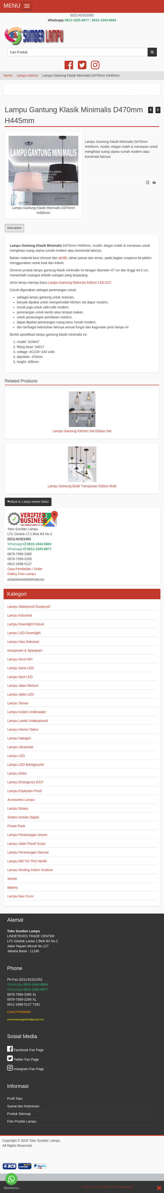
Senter (12, 879)
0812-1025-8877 (39, 549)
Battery (12, 887)
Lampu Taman (17, 703)
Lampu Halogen (19, 738)
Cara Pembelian (19, 1012)
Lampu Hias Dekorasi (23, 642)
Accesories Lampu (21, 800)
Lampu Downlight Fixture (25, 624)
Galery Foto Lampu (21, 574)
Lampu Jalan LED (20, 694)
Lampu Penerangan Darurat (28, 852)
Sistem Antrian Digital (23, 817)
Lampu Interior (27, 75)
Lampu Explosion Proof (24, 791)
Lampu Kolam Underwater (26, 712)
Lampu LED (16, 756)
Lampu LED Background (25, 764)
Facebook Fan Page (25, 1050)
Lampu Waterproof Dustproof (28, 606)
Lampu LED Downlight (23, 633)
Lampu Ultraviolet (20, 747)
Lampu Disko (17, 773)
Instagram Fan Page (25, 1069)
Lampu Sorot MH (20, 659)
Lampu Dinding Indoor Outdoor (30, 870)
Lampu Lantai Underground (27, 721)
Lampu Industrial (19, 615)
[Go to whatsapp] (11, 1179)
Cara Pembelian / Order (24, 569)
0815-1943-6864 (39, 544)
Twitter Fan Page (23, 1059)
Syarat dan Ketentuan (23, 1106)
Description (14, 228)
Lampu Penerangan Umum (27, 835)
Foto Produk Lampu (21, 1121)
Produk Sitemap (19, 1114)
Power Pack (16, 826)
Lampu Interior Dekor (23, 729)
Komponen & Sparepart (24, 650)
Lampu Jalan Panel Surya (26, 843)
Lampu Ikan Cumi (20, 896)
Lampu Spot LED (20, 677)
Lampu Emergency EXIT (25, 782)
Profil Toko (15, 1098)
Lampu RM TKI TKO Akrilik (27, 861)
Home (8, 75)
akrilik (62, 258)
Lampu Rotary (17, 808)
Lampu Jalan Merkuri (22, 685)
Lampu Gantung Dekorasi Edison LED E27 (79, 282)
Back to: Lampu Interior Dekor (28, 501)
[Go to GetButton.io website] (11, 1188)
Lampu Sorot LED (20, 668)
